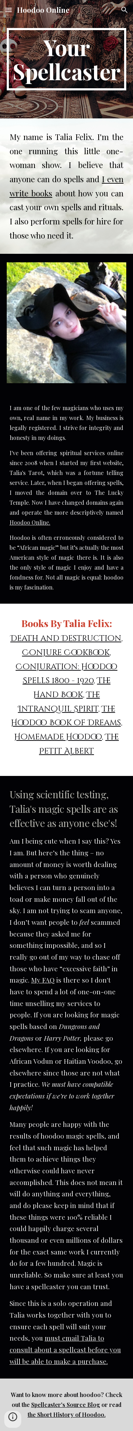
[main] (67, 59)
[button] (8, 9)
